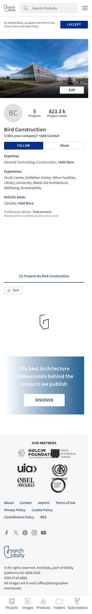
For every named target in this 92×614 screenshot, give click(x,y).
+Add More (66, 162)
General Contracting (19, 162)
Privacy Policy (11, 26)
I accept (74, 24)
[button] (13, 290)
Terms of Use (47, 23)
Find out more (42, 212)
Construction (46, 162)
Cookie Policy (31, 26)
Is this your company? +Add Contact (31, 136)
